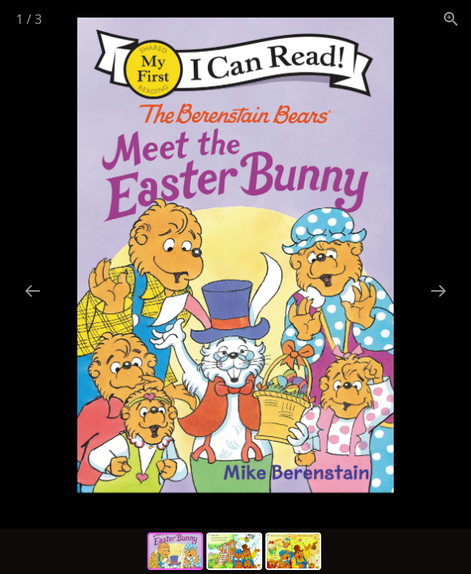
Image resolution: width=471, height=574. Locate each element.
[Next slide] (438, 290)
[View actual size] (451, 18)
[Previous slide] (32, 290)
